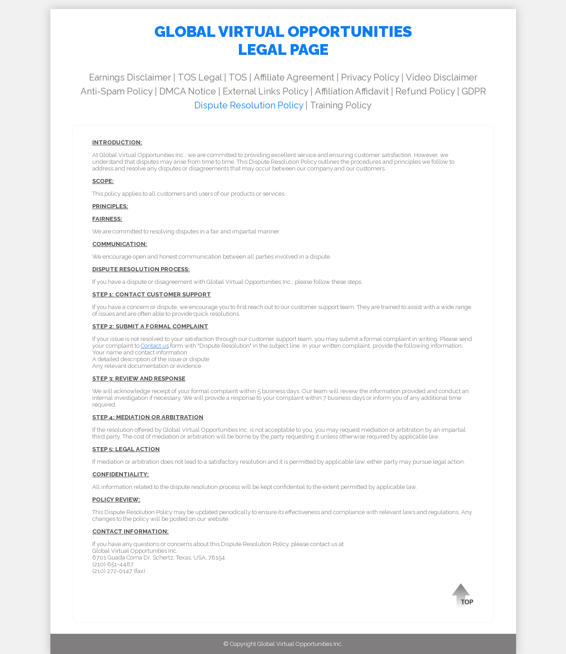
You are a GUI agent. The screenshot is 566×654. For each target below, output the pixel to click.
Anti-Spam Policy (117, 91)
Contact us (155, 345)
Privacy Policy (370, 77)
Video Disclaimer (441, 77)
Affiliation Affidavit (352, 91)
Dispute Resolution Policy (248, 105)
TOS (238, 77)
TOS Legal (200, 77)
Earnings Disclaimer (130, 77)
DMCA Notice (187, 91)
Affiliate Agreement (294, 77)
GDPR (474, 91)
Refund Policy (425, 91)
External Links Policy (265, 91)
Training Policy (341, 105)
